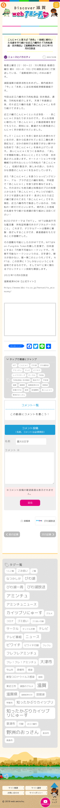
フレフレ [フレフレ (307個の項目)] (47, 645)
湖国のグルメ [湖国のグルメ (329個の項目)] (26, 686)
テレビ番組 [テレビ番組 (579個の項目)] (14, 637)
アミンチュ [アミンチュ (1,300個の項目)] (17, 596)
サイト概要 (13, 788)
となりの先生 (30, 22)
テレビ (27, 370)
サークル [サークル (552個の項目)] (12, 629)
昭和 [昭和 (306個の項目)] (40, 677)
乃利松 (41, 375)
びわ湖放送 (44, 365)
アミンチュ (17, 370)
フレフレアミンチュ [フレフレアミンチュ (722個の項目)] (21, 653)
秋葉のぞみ (17, 390)
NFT (14, 365)
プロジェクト (30, 30)
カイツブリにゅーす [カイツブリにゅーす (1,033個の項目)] (24, 612)
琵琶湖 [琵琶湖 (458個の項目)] (40, 694)
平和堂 (45, 380)
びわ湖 (34, 365)
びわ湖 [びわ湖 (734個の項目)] (30, 578)
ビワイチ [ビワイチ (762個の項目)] (13, 644)
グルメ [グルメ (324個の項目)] (49, 613)
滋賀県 (22, 385)
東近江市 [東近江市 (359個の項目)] (11, 686)
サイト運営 (36, 788)
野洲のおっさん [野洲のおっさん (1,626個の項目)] (22, 732)
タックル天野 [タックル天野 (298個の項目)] (28, 629)
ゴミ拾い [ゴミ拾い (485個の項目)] (22, 621)
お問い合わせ (13, 792)
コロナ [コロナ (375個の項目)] (10, 621)
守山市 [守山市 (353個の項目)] (9, 669)
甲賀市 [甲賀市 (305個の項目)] (9, 702)
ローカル (31, 375)
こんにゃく (23, 365)
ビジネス (36, 370)
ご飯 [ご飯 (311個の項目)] (34, 571)
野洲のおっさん (19, 395)
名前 (7, 441)
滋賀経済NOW (33, 385)
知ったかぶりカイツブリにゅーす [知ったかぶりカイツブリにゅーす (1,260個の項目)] (28, 713)
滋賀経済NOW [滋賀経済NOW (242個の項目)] (26, 695)
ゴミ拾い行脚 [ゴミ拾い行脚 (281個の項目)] (38, 621)
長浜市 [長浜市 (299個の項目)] (46, 733)
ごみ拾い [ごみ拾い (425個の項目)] (23, 571)
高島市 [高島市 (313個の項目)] (9, 740)
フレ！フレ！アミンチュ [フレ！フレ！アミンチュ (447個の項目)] (21, 662)
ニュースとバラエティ (48, 30)
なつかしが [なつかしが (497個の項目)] (13, 579)
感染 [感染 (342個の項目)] (30, 669)
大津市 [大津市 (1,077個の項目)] (46, 661)
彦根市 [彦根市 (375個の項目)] (20, 669)
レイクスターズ (19, 375)
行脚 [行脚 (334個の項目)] (21, 723)
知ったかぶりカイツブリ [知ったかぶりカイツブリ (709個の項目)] (34, 702)
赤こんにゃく (47, 390)
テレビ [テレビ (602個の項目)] (43, 628)
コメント (12, 450)
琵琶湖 (45, 385)
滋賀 (14, 385)
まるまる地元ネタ (11, 30)
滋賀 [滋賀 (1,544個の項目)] (41, 685)
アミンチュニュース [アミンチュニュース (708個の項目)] (21, 604)
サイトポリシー (36, 792)
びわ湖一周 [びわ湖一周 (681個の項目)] (14, 587)
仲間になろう (48, 22)
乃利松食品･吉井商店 (21, 380)
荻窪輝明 (35, 390)
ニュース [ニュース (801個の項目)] (32, 636)
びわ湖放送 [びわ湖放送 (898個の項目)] (36, 586)
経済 (26, 390)
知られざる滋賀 (11, 22)
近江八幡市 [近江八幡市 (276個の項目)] (32, 724)
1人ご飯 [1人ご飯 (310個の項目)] (10, 571)
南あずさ (36, 380)
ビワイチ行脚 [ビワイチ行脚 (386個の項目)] (31, 645)
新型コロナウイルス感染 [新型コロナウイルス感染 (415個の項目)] (20, 677)
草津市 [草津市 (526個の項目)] (10, 724)
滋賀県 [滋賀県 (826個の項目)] (11, 694)
